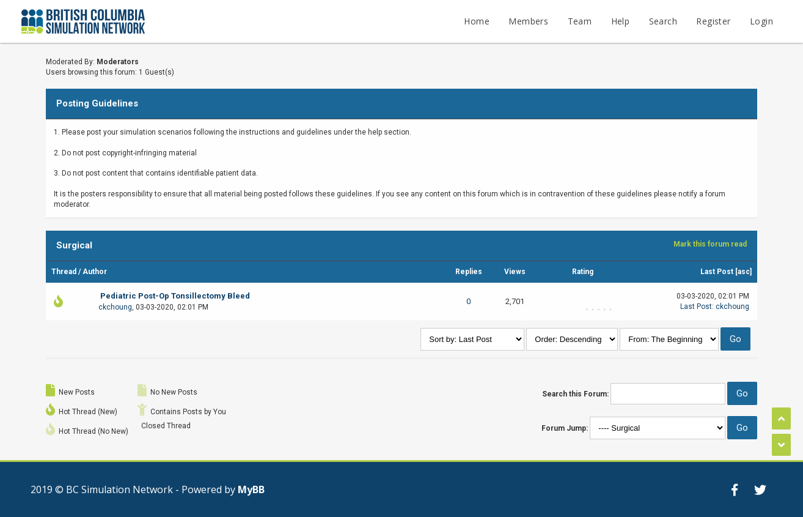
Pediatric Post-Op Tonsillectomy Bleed (175, 295)
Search (663, 21)
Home (477, 21)
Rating (582, 271)
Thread (63, 271)
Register (713, 21)
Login (761, 21)
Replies (468, 271)
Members (528, 21)
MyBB (251, 489)
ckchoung (115, 307)
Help (620, 21)
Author (94, 271)
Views (515, 271)
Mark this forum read (710, 244)
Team (580, 21)
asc (744, 271)
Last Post (716, 271)
